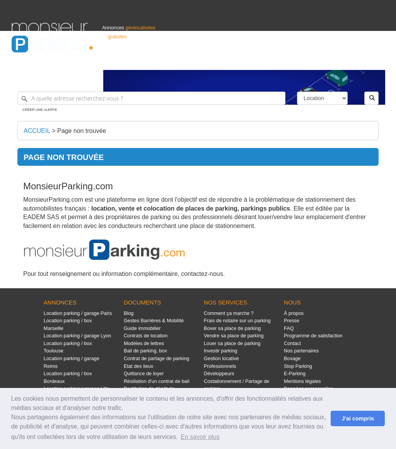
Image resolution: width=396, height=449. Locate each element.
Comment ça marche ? (229, 313)
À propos (294, 313)
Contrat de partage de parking (156, 358)
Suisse (377, 60)
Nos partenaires (301, 351)
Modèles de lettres (144, 343)
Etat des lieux (139, 366)
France (334, 60)
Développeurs (219, 373)
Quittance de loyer (144, 373)
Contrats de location (145, 335)
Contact (292, 343)
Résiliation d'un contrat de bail (156, 381)
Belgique (355, 60)
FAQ (289, 328)
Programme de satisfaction (313, 335)
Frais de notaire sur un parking (237, 320)
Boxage (292, 358)
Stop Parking (298, 366)
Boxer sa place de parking (232, 328)
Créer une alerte (39, 110)
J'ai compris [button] (357, 418)
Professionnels (257, 60)
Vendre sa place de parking (234, 335)
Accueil (37, 131)
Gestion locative (221, 358)
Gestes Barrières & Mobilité (154, 320)
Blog (129, 313)
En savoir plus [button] (200, 437)
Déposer (313, 60)
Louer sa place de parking (232, 343)
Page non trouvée (81, 131)
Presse (291, 320)
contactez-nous (202, 273)
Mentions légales (302, 381)
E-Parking (295, 373)
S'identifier (288, 60)
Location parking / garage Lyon (77, 335)
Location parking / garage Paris (78, 313)
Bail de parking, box (145, 351)
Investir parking (220, 351)
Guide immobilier (142, 328)
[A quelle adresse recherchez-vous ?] (151, 98)
